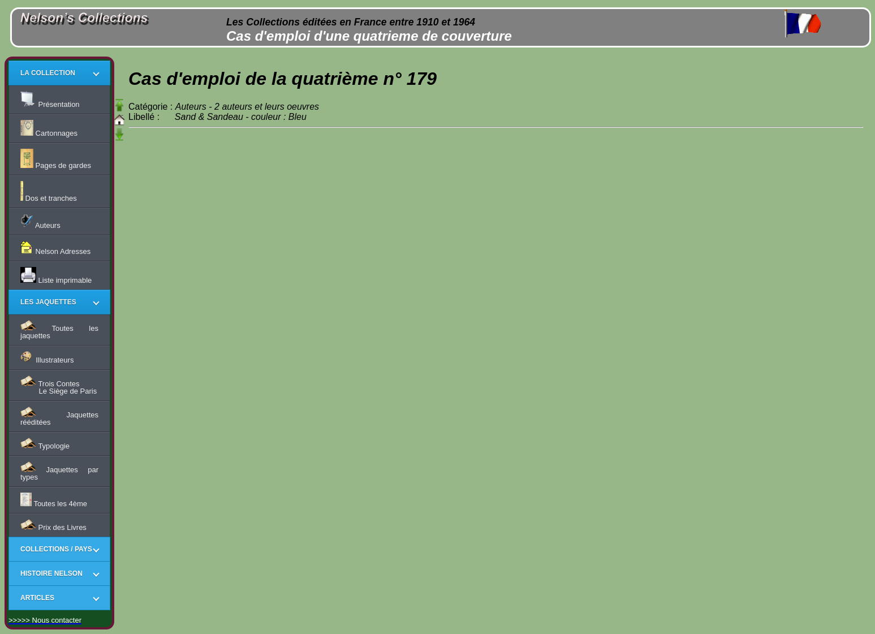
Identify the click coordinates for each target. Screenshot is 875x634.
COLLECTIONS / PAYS (56, 549)
